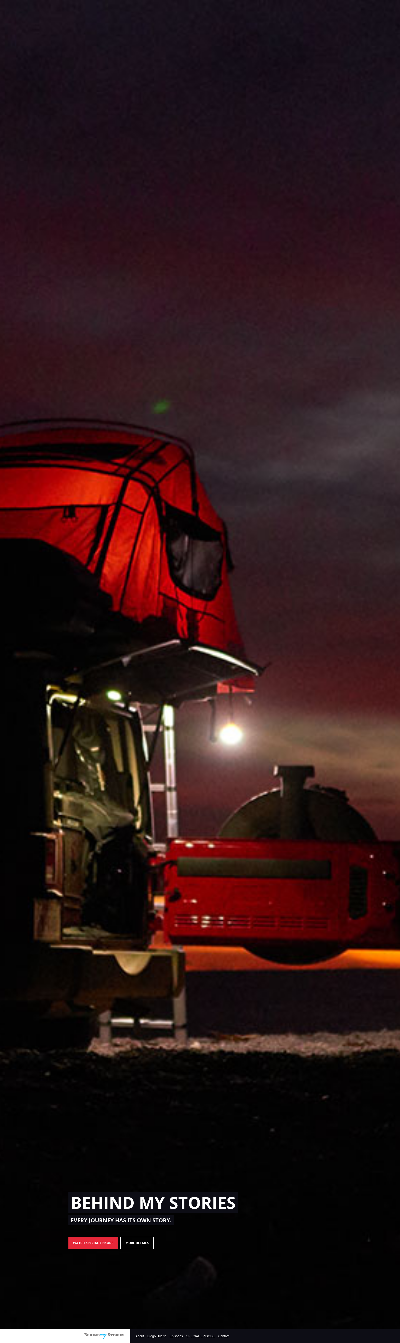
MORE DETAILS (137, 1243)
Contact (223, 1336)
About (139, 1336)
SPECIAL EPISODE (200, 1336)
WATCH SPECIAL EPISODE (93, 1243)
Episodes (176, 1336)
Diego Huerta (156, 1336)
